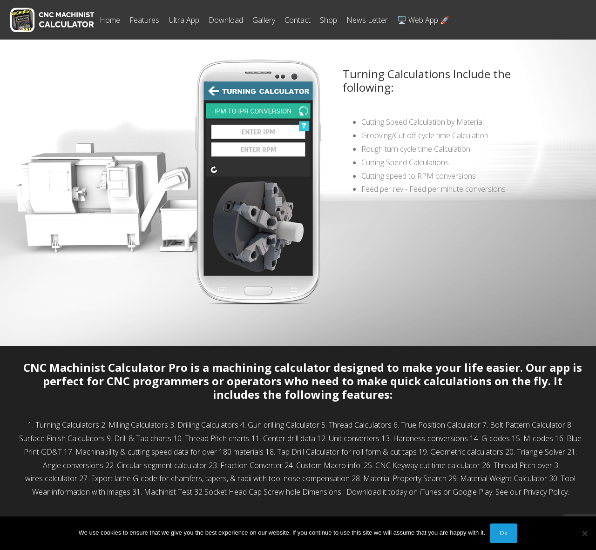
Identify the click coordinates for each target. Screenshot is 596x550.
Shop (328, 20)
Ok (504, 533)
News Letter (367, 20)
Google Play (472, 492)
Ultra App (184, 20)
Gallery (263, 20)
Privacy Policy (545, 492)
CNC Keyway (396, 465)
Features (144, 20)
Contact (297, 20)
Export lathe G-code (124, 478)
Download (226, 20)
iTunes (430, 492)
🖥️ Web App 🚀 (423, 20)
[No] (584, 533)
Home (110, 20)
